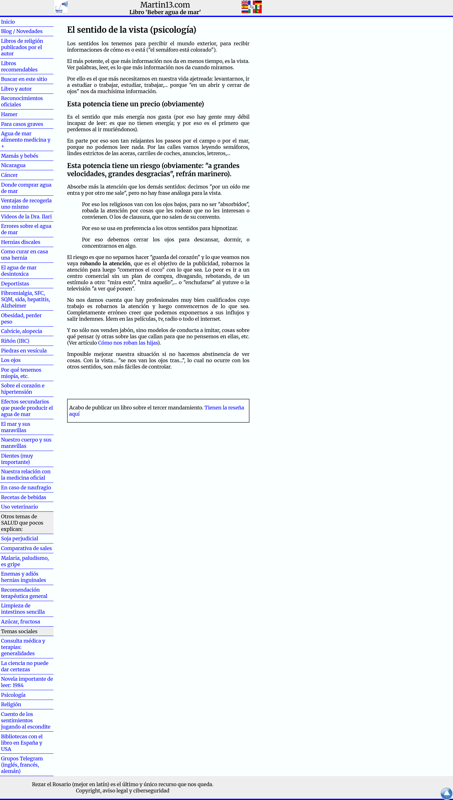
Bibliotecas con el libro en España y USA (21, 742)
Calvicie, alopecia (21, 331)
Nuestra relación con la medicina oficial (26, 474)
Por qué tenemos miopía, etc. (21, 373)
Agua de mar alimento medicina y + (25, 139)
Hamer (19, 114)
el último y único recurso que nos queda (164, 784)
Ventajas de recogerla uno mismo (26, 203)
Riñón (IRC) (15, 341)
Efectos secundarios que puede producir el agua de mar (27, 407)
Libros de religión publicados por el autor (22, 47)
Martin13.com (165, 5)
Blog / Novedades (21, 31)
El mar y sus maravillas (15, 427)
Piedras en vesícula (24, 350)
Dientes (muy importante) (17, 459)
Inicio (18, 22)
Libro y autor (16, 89)
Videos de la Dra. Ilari (26, 216)
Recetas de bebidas (23, 497)
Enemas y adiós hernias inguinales (23, 577)
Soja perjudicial (19, 538)
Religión (11, 704)
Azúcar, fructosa (20, 621)
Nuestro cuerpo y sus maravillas (26, 443)
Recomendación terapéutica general (24, 593)
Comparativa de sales (26, 548)
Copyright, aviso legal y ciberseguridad (123, 790)
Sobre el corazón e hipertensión (22, 388)
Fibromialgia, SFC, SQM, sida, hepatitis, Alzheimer (25, 299)
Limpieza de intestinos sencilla (23, 608)
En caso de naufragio (26, 487)
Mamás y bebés (19, 156)
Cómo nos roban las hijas (128, 343)
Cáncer (19, 175)
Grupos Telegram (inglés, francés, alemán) (22, 764)
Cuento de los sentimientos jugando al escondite (25, 720)
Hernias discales (20, 242)
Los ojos (10, 360)
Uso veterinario (19, 507)
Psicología (13, 695)
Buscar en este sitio (24, 79)
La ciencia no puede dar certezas (24, 666)
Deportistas (15, 283)
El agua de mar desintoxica (18, 270)
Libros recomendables (19, 66)
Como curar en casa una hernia (24, 254)
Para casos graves (22, 124)
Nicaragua (13, 165)
